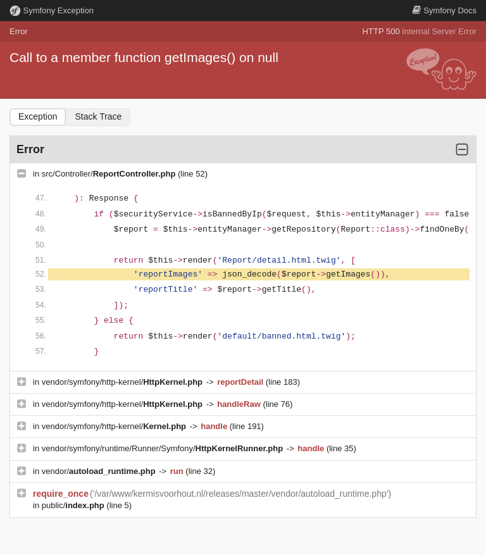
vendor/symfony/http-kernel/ (123, 382)
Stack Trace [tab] (98, 116)
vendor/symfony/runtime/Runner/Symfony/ (163, 448)
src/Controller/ (110, 173)
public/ (74, 505)
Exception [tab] (37, 116)
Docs (444, 10)
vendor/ (100, 471)
